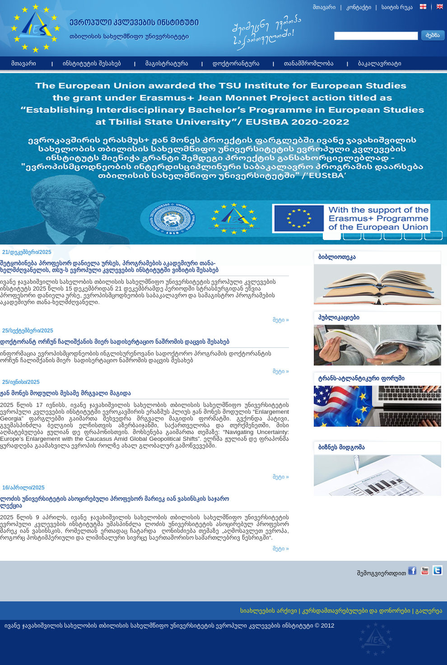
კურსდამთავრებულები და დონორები (356, 610)
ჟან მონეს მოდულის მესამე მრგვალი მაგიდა (65, 393)
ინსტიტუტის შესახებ (94, 61)
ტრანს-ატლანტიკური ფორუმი (361, 378)
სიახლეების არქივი (268, 610)
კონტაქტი (358, 7)
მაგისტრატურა (169, 61)
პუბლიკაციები (338, 317)
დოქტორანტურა (238, 61)
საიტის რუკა (397, 7)
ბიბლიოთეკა (337, 257)
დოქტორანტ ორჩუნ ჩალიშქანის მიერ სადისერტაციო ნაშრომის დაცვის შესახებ (114, 341)
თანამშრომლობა (311, 61)
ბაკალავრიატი (382, 61)
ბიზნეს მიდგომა (341, 447)
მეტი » (281, 320)
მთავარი (324, 7)
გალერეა (428, 610)
